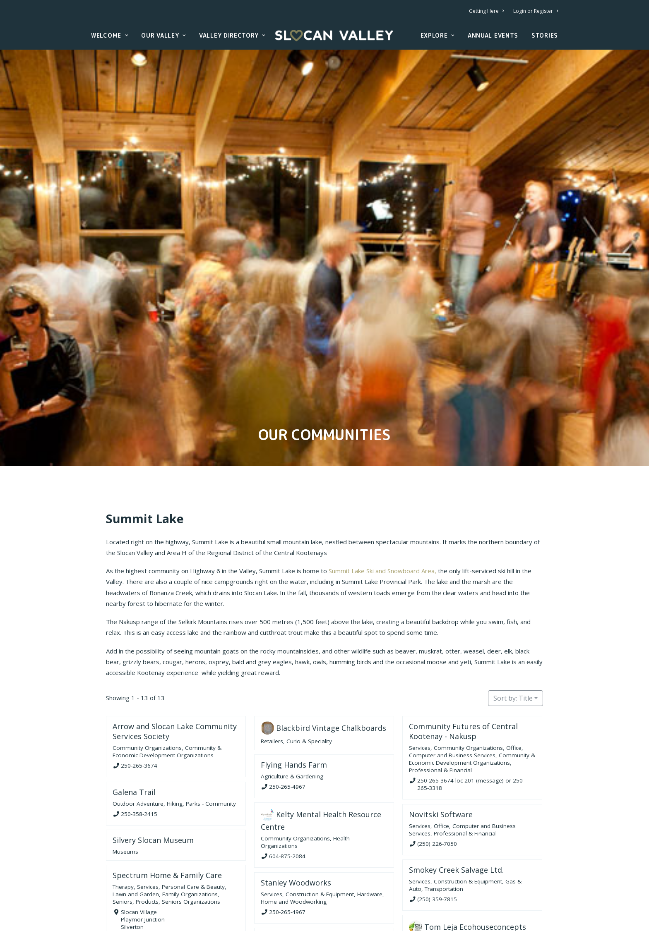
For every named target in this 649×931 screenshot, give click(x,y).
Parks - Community (211, 751)
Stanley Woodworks (296, 830)
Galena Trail (134, 740)
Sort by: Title (513, 646)
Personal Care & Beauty (193, 834)
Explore (437, 35)
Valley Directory (232, 35)
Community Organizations (147, 696)
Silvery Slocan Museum (153, 788)
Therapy (123, 834)
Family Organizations (190, 842)
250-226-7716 (435, 905)
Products (147, 849)
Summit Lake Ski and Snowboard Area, (382, 519)
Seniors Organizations (191, 849)
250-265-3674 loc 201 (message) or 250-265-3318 (470, 732)
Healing (270, 912)
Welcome (109, 35)
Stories (544, 35)
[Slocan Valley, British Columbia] (334, 35)
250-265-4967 (287, 734)
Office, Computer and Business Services (466, 699)
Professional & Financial (440, 718)
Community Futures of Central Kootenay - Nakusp (463, 679)
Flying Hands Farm (294, 713)
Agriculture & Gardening (292, 724)
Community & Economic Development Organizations (167, 699)
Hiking (175, 751)
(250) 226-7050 (437, 791)
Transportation (444, 836)
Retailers (272, 689)
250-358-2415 (139, 762)
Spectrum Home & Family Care (167, 823)
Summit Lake (145, 466)
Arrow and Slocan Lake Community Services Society (175, 679)
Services (419, 696)
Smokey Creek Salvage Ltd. (456, 818)
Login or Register (535, 10)
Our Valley (163, 35)
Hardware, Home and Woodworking (322, 845)
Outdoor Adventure (138, 751)
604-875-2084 (287, 804)
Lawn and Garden (136, 842)
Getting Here (486, 10)
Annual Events (493, 35)
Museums (125, 799)
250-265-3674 (139, 713)
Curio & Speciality (309, 689)
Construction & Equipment (468, 829)
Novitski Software (441, 762)
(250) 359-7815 (437, 847)
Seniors (122, 849)
